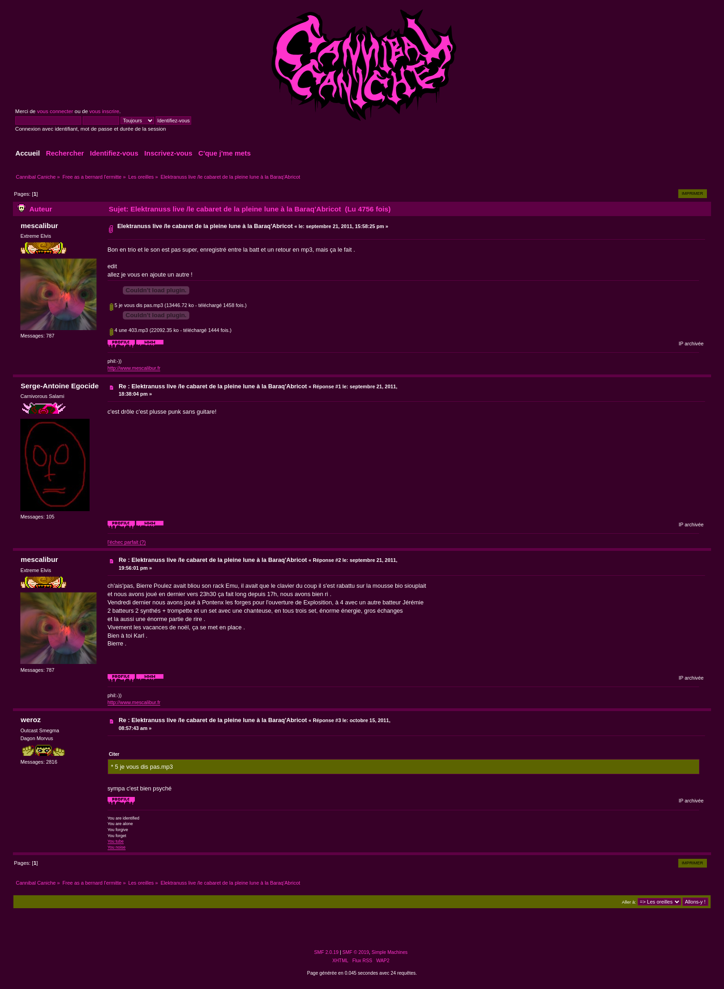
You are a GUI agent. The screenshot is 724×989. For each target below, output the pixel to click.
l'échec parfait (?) (127, 542)
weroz (31, 720)
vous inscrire (105, 111)
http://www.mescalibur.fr (134, 368)
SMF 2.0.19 (326, 952)
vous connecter (55, 111)
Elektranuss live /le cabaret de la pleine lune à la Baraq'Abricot (206, 226)
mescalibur (39, 225)
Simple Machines (390, 952)
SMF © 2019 (356, 952)
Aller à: (629, 902)
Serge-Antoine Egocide (60, 386)
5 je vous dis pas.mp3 (136, 305)
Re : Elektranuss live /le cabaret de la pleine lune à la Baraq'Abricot (213, 386)
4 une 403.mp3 (129, 330)
